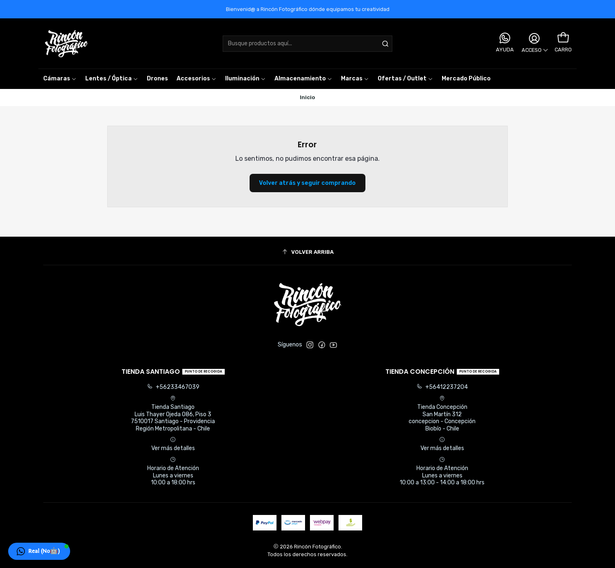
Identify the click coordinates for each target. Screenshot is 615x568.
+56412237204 (442, 387)
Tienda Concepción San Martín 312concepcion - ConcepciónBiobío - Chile (442, 413)
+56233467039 (173, 387)
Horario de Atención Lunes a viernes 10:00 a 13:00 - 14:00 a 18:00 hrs (442, 471)
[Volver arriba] (307, 251)
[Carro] (563, 37)
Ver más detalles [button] (173, 444)
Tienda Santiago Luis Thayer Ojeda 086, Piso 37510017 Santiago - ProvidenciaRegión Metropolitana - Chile (173, 413)
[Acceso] (534, 43)
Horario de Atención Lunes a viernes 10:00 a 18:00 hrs (173, 471)
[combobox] (307, 44)
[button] (355, 79)
